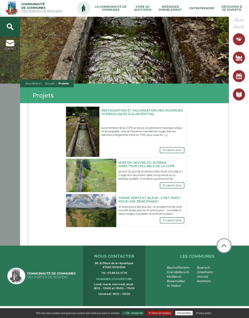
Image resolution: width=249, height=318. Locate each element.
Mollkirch (174, 277)
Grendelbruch (178, 272)
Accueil (50, 83)
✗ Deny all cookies (159, 313)
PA (112, 5)
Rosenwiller (176, 281)
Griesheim (205, 272)
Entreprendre (209, 8)
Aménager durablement (184, 8)
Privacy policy (203, 313)
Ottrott (202, 277)
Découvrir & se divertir (234, 8)
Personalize (184, 313)
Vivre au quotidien (161, 8)
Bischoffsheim (178, 268)
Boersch (203, 268)
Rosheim (204, 281)
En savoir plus (172, 150)
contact (10, 45)
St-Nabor (174, 286)
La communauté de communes (135, 8)
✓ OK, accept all (132, 313)
